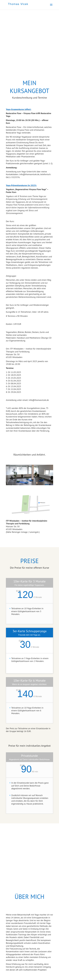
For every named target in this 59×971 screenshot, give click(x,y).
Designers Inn (34, 968)
